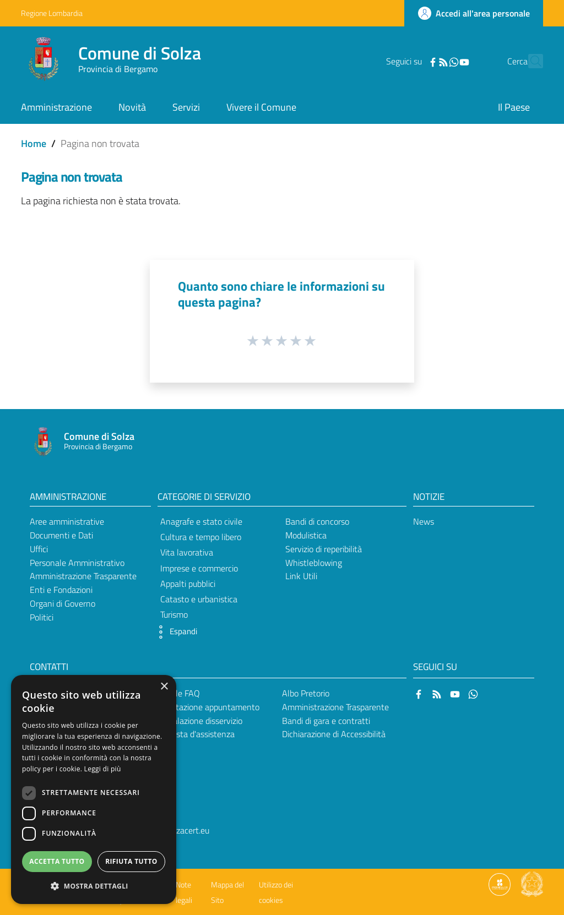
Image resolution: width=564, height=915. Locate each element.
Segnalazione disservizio (198, 720)
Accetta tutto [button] (56, 861)
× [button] (164, 687)
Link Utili (301, 575)
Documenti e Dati (61, 535)
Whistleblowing (313, 562)
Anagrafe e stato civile (201, 521)
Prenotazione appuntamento (206, 707)
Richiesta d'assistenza (194, 733)
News (423, 521)
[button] (174, 632)
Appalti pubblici (187, 583)
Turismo (174, 614)
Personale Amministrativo (77, 562)
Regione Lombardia (52, 13)
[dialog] (93, 789)
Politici (41, 617)
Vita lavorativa (186, 552)
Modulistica (306, 535)
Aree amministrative (67, 521)
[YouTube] (445, 61)
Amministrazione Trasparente (83, 575)
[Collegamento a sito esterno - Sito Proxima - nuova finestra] (500, 883)
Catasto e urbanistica (198, 599)
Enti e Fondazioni (61, 589)
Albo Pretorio (305, 693)
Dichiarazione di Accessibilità (334, 733)
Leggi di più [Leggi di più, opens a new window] (102, 769)
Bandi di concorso (317, 521)
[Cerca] (530, 61)
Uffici (39, 548)
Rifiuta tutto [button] (131, 861)
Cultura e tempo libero (200, 536)
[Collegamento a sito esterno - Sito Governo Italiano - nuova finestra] (532, 883)
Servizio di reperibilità (323, 548)
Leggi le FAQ (177, 693)
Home (33, 143)
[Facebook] (413, 61)
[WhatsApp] (434, 61)
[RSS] (424, 61)
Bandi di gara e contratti (326, 720)
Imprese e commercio (199, 568)
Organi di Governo (62, 603)
